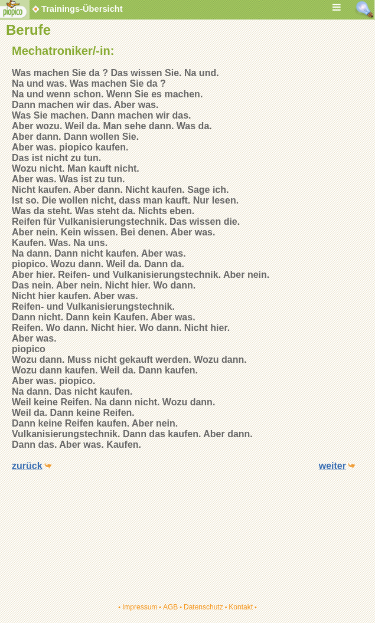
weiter (332, 466)
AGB (170, 607)
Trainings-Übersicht (76, 9)
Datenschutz (203, 607)
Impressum (139, 607)
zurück (27, 466)
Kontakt (241, 607)
